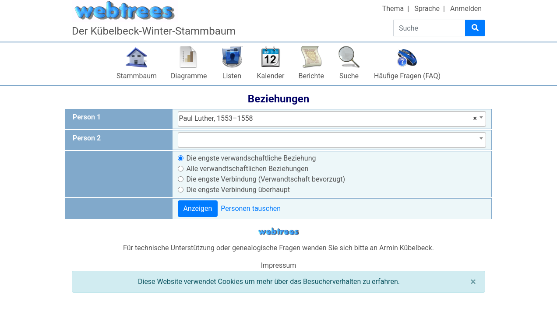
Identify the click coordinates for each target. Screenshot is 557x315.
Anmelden (466, 8)
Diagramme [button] (189, 76)
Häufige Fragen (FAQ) (407, 76)
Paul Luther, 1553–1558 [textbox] (328, 118)
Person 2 (87, 138)
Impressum (278, 265)
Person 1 (87, 117)
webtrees (278, 231)
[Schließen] (473, 281)
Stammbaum (136, 76)
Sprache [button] (427, 8)
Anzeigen (197, 208)
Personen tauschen (251, 208)
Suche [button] (349, 76)
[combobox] (332, 119)
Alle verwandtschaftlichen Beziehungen (248, 168)
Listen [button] (231, 76)
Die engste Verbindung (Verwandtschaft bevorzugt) (266, 179)
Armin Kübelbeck (405, 248)
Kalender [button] (271, 76)
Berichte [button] (311, 76)
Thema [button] (393, 8)
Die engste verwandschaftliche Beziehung (251, 158)
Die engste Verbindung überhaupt (238, 190)
